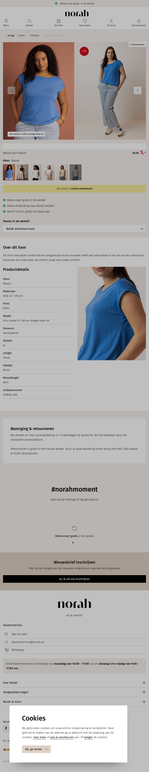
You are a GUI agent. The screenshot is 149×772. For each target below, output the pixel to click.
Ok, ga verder (36, 749)
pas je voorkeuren (62, 737)
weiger (88, 737)
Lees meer (39, 737)
